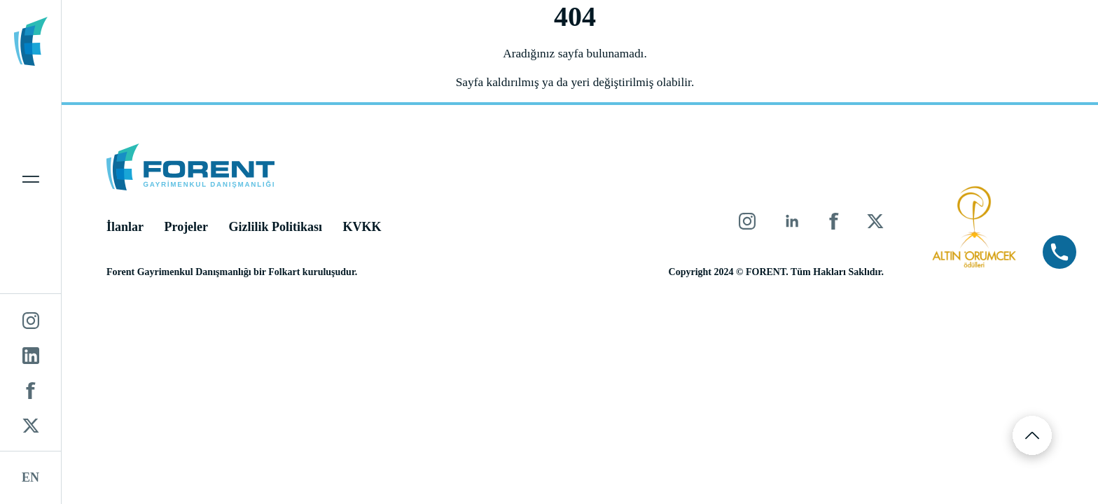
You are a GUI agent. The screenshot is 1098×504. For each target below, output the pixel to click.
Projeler (191, 228)
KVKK (367, 228)
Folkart (289, 273)
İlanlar (129, 228)
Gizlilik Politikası (281, 228)
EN (30, 477)
